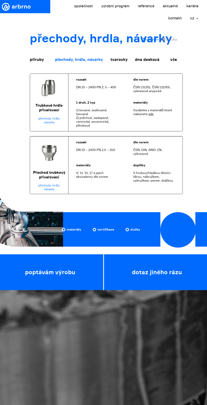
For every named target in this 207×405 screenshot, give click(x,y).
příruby (37, 59)
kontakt (175, 18)
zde (150, 114)
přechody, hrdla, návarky (79, 59)
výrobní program (115, 6)
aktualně (170, 6)
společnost (83, 6)
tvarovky (119, 59)
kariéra (192, 6)
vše (173, 59)
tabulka (169, 39)
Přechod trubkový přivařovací (49, 176)
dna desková (147, 59)
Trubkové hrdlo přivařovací (49, 107)
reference (146, 6)
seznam (151, 39)
